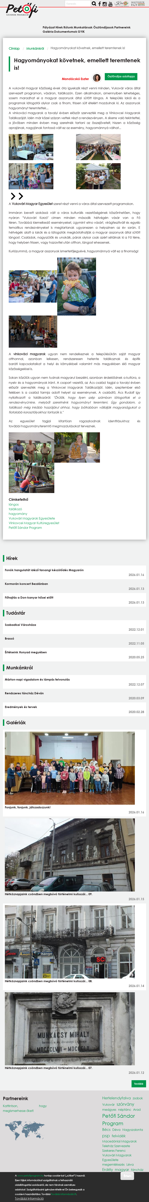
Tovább (138, 1083)
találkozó (15, 509)
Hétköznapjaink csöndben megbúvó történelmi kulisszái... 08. (48, 981)
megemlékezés (113, 1164)
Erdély (107, 1169)
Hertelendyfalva (116, 1098)
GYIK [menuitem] (81, 31)
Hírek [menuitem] (59, 27)
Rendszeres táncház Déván (24, 693)
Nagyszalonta (132, 1130)
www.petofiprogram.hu (30, 1175)
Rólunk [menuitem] (68, 27)
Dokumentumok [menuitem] (65, 31)
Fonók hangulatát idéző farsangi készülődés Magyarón (44, 570)
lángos (14, 504)
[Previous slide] (12, 196)
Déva (116, 1130)
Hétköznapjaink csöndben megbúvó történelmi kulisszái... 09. (48, 894)
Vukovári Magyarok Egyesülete (32, 518)
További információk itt (63, 1194)
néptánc (124, 1109)
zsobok (138, 1098)
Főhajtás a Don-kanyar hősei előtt (29, 597)
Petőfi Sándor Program (25, 528)
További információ (29, 1198)
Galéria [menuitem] (48, 31)
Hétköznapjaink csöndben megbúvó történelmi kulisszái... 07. (48, 1068)
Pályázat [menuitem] (49, 27)
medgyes (109, 1109)
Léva (130, 1164)
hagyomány (18, 514)
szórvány (125, 1104)
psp (106, 1135)
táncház (137, 1170)
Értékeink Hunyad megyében (26, 652)
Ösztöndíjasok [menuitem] (103, 27)
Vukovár (108, 1104)
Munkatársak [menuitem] (83, 27)
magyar (122, 1169)
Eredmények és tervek (21, 707)
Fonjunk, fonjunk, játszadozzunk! (27, 807)
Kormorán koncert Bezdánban (26, 583)
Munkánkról (35, 48)
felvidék (119, 1136)
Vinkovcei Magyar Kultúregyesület (34, 523)
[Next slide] (20, 196)
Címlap (14, 48)
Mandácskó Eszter (75, 79)
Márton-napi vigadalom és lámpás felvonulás (37, 679)
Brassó (9, 638)
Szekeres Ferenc (114, 1150)
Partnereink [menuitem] (122, 27)
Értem (127, 1176)
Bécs (106, 1129)
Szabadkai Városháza (20, 624)
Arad (137, 1109)
